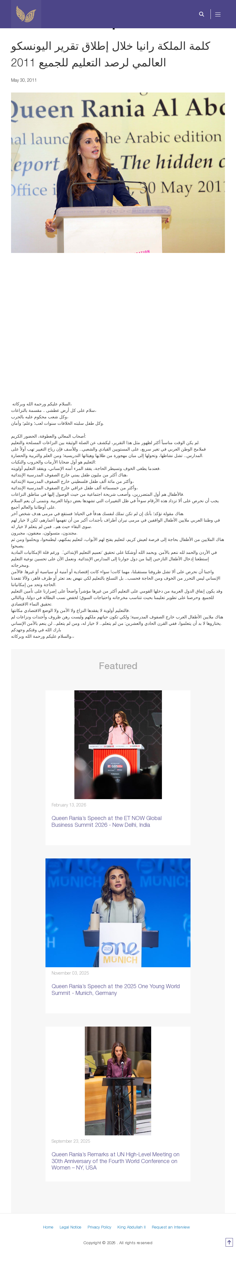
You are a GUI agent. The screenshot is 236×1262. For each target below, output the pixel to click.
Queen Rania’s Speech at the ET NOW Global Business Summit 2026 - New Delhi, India (107, 821)
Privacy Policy (99, 1227)
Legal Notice (70, 1227)
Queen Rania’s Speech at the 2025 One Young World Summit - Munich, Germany (116, 989)
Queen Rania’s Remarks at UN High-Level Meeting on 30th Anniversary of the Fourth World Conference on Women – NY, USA (115, 1161)
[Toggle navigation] (218, 14)
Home (48, 1227)
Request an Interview (171, 1227)
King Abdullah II (131, 1227)
